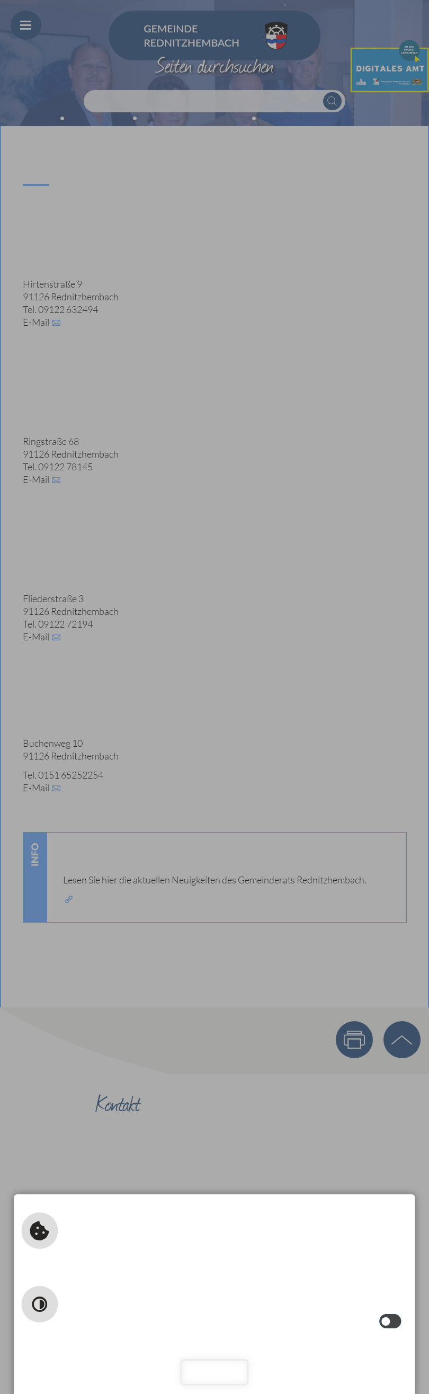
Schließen (215, 1372)
